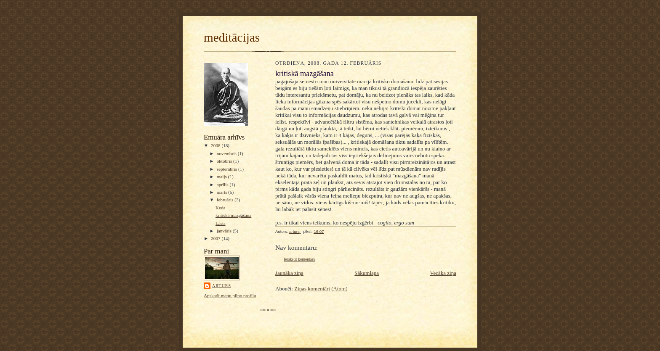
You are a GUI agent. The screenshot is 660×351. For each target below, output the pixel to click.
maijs (222, 176)
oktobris (225, 161)
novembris (227, 153)
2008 (216, 145)
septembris (227, 169)
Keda (221, 207)
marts (223, 192)
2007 (216, 238)
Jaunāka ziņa (289, 273)
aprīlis (223, 184)
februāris (226, 199)
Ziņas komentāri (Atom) (320, 288)
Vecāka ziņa (443, 273)
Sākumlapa (366, 273)
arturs (221, 285)
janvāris (225, 230)
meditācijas (232, 37)
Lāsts (221, 223)
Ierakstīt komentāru (299, 259)
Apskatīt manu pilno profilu (230, 295)
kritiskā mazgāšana (233, 215)
